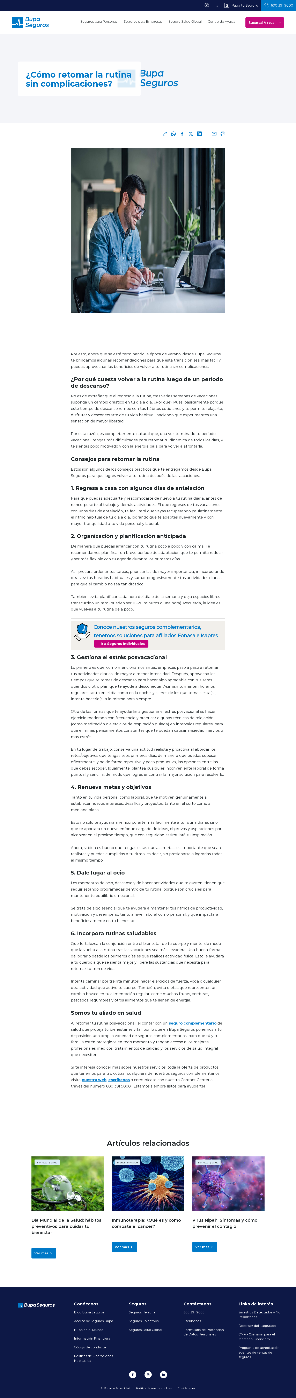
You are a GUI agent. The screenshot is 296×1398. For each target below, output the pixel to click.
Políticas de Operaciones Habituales (93, 1358)
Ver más (43, 1253)
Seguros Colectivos (143, 1321)
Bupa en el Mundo (88, 1330)
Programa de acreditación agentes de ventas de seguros (258, 1352)
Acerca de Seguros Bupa (93, 1321)
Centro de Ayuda (221, 21)
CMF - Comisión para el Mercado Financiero (256, 1336)
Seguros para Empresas (143, 21)
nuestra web (94, 1079)
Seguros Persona (142, 1312)
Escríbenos (192, 1321)
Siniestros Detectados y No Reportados (259, 1314)
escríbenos (119, 1079)
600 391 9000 (194, 1312)
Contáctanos (186, 1388)
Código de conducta (90, 1347)
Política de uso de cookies (154, 1388)
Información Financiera (92, 1338)
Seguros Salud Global (145, 1330)
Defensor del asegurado (257, 1326)
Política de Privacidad (115, 1388)
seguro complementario (192, 1023)
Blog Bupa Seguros (89, 1312)
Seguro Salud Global (185, 21)
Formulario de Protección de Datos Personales (204, 1332)
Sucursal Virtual (265, 22)
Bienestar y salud (47, 1162)
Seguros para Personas (99, 21)
